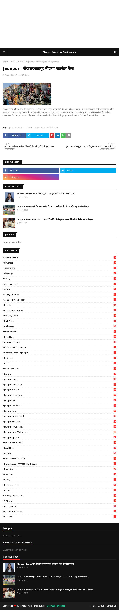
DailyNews (60, 326)
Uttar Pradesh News (18, 61)
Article (60, 289)
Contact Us (111, 606)
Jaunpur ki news (60, 389)
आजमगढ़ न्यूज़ (60, 268)
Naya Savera (60, 469)
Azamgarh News (60, 294)
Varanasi (60, 516)
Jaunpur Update (60, 437)
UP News (60, 500)
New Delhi (60, 474)
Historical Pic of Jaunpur (60, 347)
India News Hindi (60, 368)
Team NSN (9, 75)
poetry (60, 479)
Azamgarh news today (60, 299)
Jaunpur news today (60, 426)
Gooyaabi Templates (56, 606)
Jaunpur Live (60, 400)
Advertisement (60, 284)
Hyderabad (60, 358)
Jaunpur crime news (60, 384)
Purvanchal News (25, 127)
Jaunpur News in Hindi (60, 416)
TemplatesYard (25, 606)
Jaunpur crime (60, 379)
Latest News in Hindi (60, 442)
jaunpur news (60, 411)
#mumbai (60, 262)
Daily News (60, 321)
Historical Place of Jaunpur (60, 352)
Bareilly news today (60, 310)
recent (36, 127)
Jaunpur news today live (60, 432)
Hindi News (60, 336)
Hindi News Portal (60, 342)
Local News (60, 448)
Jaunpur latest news (60, 395)
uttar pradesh (60, 506)
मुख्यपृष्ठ (5, 61)
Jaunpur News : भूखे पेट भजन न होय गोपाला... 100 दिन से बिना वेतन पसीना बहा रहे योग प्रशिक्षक (53, 206)
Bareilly (60, 305)
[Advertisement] (59, 24)
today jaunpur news (60, 495)
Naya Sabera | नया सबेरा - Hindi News (60, 463)
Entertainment (60, 331)
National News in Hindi (60, 458)
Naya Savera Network (60, 52)
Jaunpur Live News (60, 405)
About (101, 606)
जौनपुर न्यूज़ (60, 273)
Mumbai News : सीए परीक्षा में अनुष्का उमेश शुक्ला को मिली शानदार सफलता (45, 193)
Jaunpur (12, 127)
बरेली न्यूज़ (60, 278)
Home (92, 606)
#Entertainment (60, 257)
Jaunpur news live (60, 421)
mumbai (60, 453)
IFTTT (60, 363)
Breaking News (60, 315)
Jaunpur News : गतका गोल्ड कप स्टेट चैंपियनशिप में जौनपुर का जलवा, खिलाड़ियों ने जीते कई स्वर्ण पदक (55, 219)
